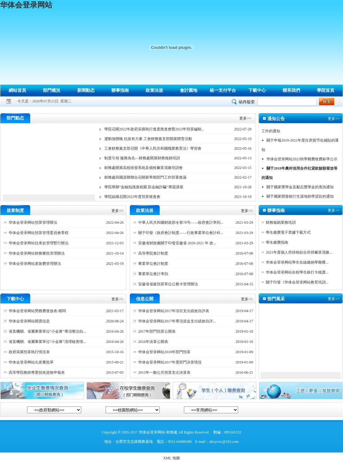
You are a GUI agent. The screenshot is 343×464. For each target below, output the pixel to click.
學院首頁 (325, 90)
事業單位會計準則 (153, 274)
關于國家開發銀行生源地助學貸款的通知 (300, 197)
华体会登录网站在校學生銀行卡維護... (297, 272)
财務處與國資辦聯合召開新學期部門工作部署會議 (145, 177)
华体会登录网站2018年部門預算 (164, 352)
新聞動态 (86, 90)
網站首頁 (17, 90)
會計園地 (188, 90)
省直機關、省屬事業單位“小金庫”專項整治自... (47, 331)
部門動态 (15, 118)
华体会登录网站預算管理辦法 (33, 222)
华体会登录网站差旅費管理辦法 (35, 263)
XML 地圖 (171, 458)
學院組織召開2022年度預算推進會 (132, 197)
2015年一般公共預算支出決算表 (164, 372)
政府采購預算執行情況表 (29, 352)
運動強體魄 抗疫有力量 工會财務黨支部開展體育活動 (148, 139)
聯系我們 (291, 90)
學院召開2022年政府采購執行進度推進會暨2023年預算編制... (154, 129)
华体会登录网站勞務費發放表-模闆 (37, 311)
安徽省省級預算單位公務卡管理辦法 (168, 284)
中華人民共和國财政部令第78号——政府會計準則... (180, 222)
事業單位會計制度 (153, 263)
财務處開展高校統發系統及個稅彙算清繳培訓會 (143, 168)
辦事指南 (120, 90)
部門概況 (51, 90)
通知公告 (276, 118)
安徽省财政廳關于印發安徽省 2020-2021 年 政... (177, 243)
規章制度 (15, 210)
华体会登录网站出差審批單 (31, 362)
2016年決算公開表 (153, 342)
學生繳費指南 (277, 242)
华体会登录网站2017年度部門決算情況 (170, 362)
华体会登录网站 (26, 5)
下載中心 (257, 90)
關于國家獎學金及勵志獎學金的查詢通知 (300, 188)
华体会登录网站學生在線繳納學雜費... (297, 262)
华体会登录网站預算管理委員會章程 (38, 233)
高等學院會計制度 (153, 253)
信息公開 (144, 299)
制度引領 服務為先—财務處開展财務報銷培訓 (142, 158)
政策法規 (154, 90)
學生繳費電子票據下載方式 (288, 232)
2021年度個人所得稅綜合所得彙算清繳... (299, 252)
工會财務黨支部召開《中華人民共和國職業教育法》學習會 (152, 148)
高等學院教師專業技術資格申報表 (37, 372)
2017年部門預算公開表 (157, 331)
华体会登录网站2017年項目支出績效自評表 (173, 311)
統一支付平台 (223, 90)
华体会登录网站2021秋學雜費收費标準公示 (301, 160)
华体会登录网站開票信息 (29, 321)
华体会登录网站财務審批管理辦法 (37, 253)
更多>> (245, 118)
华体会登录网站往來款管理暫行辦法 (38, 243)
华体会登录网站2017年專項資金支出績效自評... (177, 321)
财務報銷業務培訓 (281, 222)
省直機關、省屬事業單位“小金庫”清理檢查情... (47, 342)
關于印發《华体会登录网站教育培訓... (297, 282)
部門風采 (276, 299)
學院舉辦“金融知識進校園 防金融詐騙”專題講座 (143, 187)
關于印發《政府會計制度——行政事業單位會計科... (180, 233)
